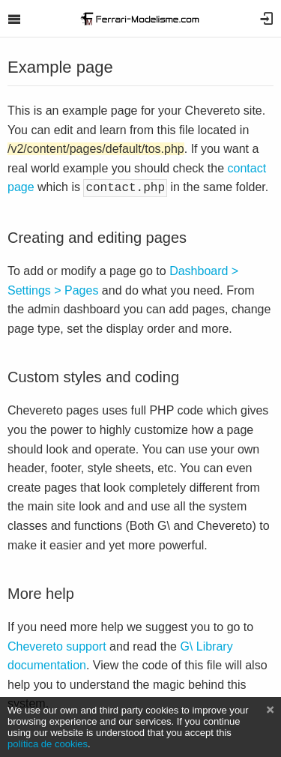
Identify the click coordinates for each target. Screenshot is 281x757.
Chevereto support (56, 645)
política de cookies (47, 744)
